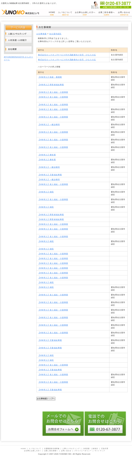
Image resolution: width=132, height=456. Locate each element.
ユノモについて (65, 12)
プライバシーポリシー (83, 451)
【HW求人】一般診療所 (49, 124)
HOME (52, 12)
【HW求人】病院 (46, 192)
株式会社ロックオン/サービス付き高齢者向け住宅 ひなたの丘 (67, 55)
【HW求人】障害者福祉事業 (51, 85)
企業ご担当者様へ (106, 12)
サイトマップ (100, 451)
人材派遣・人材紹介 (18, 40)
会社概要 (18, 49)
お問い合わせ (124, 12)
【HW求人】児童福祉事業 (50, 175)
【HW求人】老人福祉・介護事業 (53, 92)
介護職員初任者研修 (52, 448)
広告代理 (104, 448)
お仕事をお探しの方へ (85, 12)
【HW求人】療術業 (47, 155)
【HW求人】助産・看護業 (50, 77)
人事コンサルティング (18, 33)
